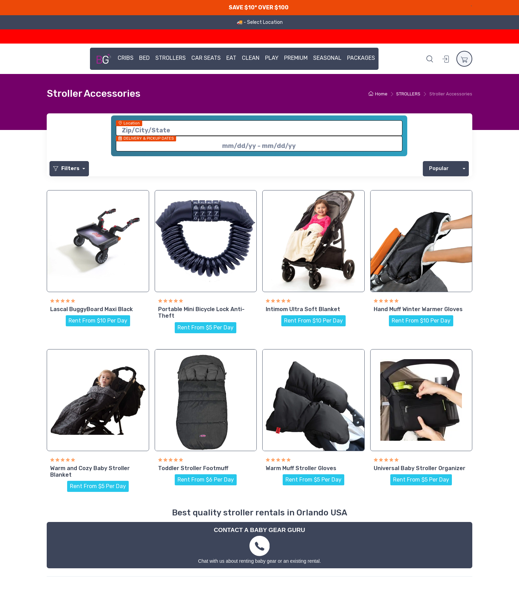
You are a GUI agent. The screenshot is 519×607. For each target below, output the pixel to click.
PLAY (272, 58)
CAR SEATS (206, 58)
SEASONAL (327, 58)
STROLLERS (170, 58)
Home (378, 93)
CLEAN (251, 58)
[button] (430, 59)
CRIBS (126, 58)
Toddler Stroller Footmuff (193, 468)
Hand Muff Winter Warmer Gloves (418, 309)
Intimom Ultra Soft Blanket (303, 309)
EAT (231, 58)
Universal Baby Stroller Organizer (419, 468)
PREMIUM (296, 58)
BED (144, 58)
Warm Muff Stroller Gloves (301, 468)
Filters (67, 168)
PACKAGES (361, 58)
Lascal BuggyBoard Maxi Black (91, 309)
